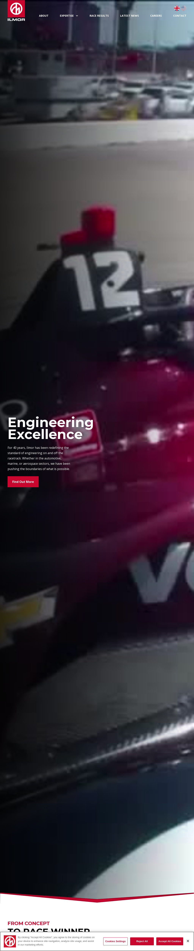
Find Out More (23, 482)
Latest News (129, 15)
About (43, 15)
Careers (156, 15)
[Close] (188, 941)
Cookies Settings (115, 941)
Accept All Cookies (169, 941)
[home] (20, 10)
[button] (69, 16)
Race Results (99, 15)
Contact (179, 15)
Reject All (142, 941)
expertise (67, 15)
